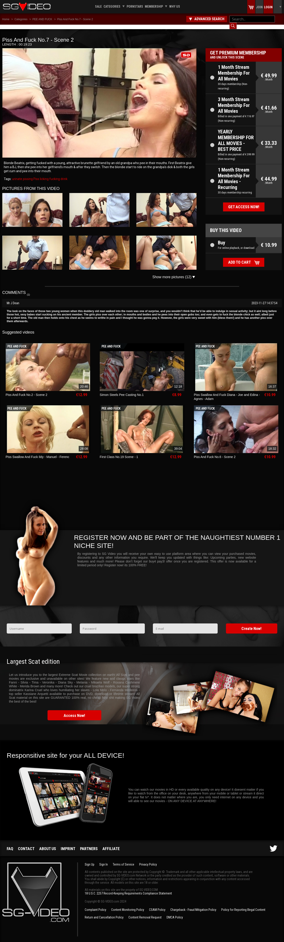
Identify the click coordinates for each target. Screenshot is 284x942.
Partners (89, 844)
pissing (27, 174)
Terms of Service (123, 860)
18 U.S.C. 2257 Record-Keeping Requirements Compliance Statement (128, 889)
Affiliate (111, 844)
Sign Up (89, 860)
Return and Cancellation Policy (104, 913)
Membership (154, 6)
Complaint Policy (95, 905)
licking (44, 174)
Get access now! (243, 202)
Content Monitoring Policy (127, 905)
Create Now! (251, 624)
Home (5, 19)
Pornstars (135, 6)
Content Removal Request (145, 913)
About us (47, 844)
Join (259, 7)
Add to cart (239, 257)
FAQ (10, 844)
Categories (112, 6)
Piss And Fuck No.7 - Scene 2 (75, 19)
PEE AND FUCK (42, 19)
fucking (54, 174)
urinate (17, 174)
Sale (98, 6)
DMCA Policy (175, 913)
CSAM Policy (157, 905)
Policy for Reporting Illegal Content (243, 905)
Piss (36, 174)
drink (63, 174)
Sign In (103, 860)
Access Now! (74, 711)
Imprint (68, 844)
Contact (26, 844)
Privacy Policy (148, 860)
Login (268, 7)
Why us (174, 6)
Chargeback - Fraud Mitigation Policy (193, 905)
